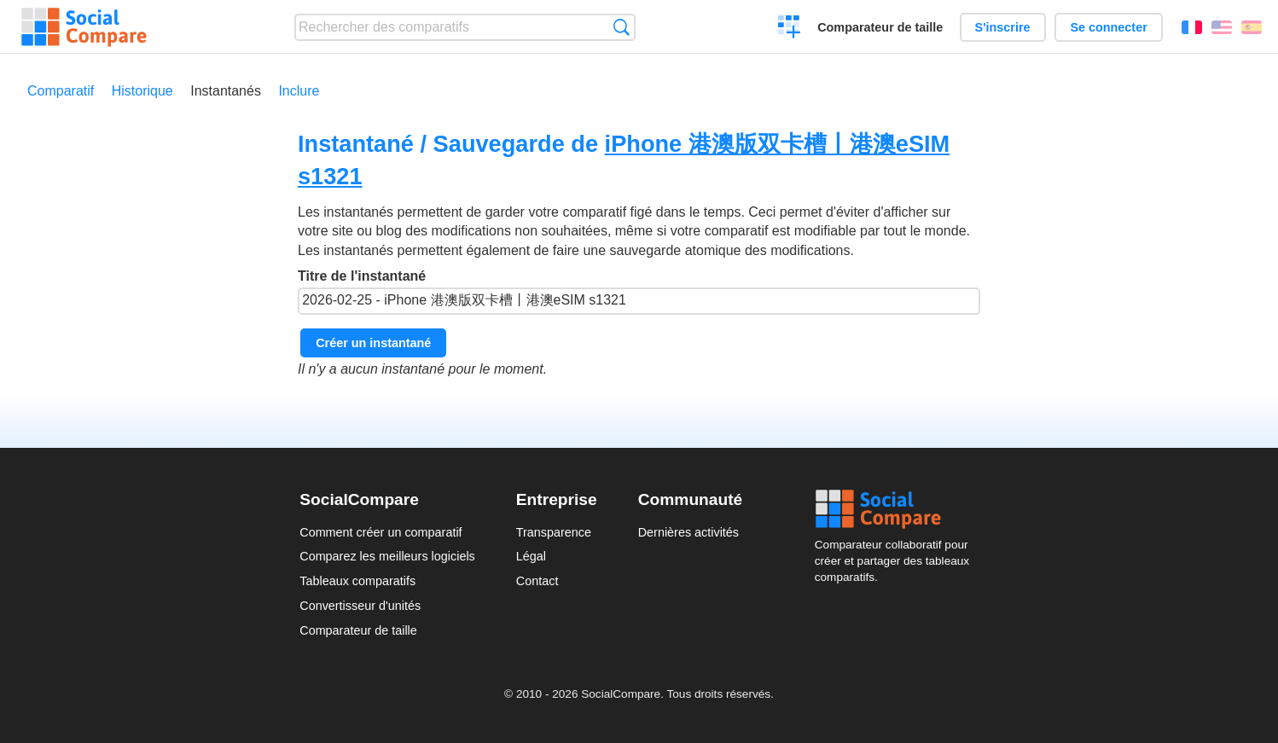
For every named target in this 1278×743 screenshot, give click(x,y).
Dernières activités (688, 532)
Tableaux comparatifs (357, 581)
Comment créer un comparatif (380, 532)
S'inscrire (1003, 27)
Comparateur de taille (880, 27)
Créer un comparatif (789, 29)
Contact (537, 581)
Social (897, 509)
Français (1192, 27)
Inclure (298, 91)
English (1221, 27)
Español (1251, 27)
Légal (531, 556)
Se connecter (1108, 27)
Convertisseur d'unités (360, 605)
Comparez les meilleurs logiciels (387, 556)
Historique (142, 91)
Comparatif (60, 91)
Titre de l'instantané (639, 292)
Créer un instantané (373, 343)
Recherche (621, 27)
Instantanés (225, 91)
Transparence (553, 532)
